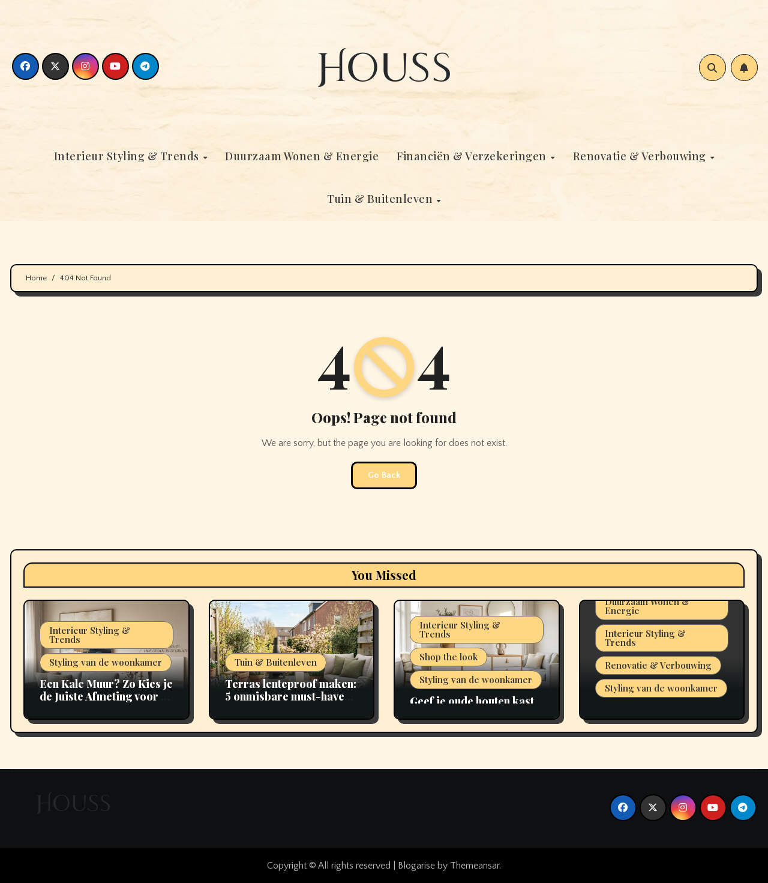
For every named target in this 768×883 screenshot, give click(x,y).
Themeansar (474, 865)
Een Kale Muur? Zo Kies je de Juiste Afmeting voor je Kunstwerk (106, 697)
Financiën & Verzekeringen (473, 156)
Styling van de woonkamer (105, 662)
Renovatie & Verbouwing (641, 156)
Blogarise (416, 865)
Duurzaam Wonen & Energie (302, 156)
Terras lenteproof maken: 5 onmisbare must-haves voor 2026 (290, 697)
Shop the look (448, 657)
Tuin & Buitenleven (381, 198)
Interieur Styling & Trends (128, 156)
